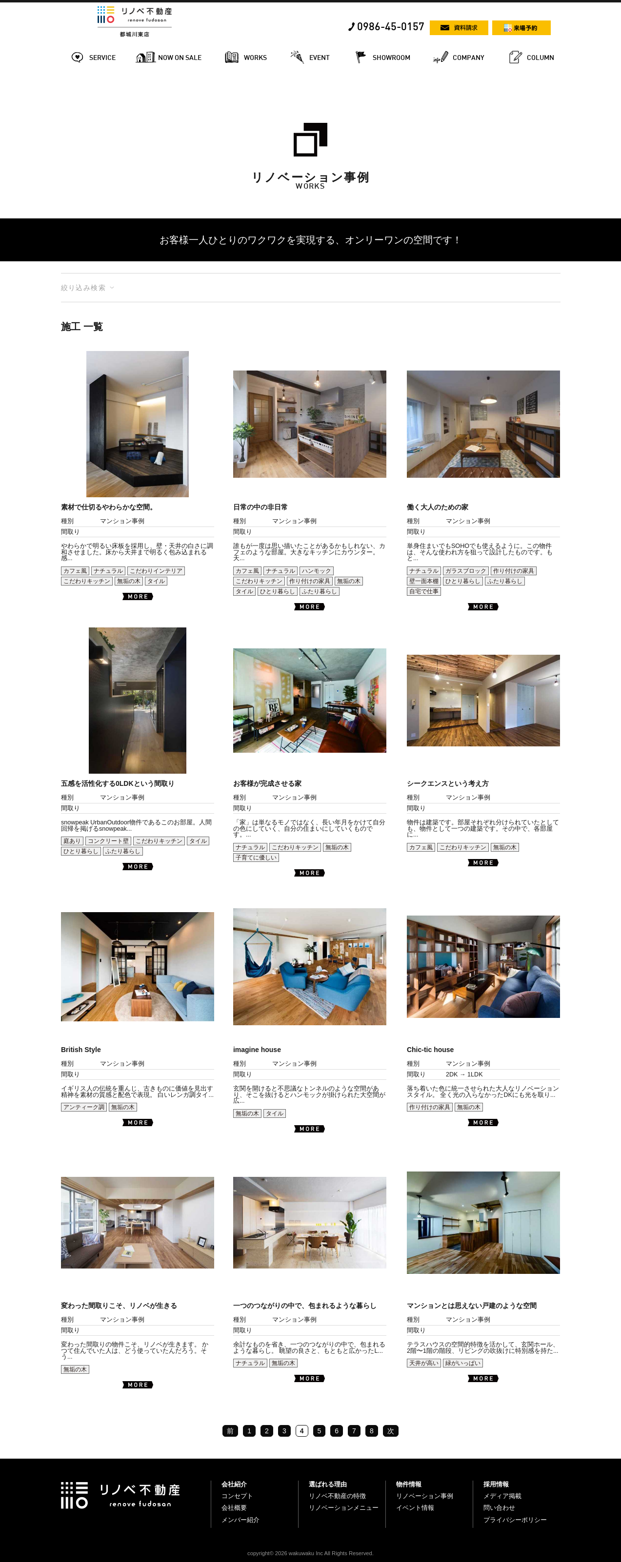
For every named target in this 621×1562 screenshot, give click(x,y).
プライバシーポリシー (515, 1520)
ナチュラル (108, 570)
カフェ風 (75, 570)
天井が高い (424, 1363)
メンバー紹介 (240, 1520)
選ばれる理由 (328, 1484)
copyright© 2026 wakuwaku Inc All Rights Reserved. (310, 1553)
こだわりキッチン (86, 581)
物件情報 (408, 1484)
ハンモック (316, 570)
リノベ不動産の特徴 (337, 1496)
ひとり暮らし (277, 591)
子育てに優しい (256, 857)
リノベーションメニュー (344, 1507)
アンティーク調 (83, 1107)
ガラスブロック (465, 570)
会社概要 (234, 1507)
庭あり (72, 841)
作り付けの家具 (309, 581)
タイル (156, 581)
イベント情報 (415, 1507)
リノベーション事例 (424, 1496)
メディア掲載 (502, 1496)
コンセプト (237, 1496)
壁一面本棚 (424, 581)
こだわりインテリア (156, 570)
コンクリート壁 (108, 841)
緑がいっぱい (463, 1363)
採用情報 (496, 1484)
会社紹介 (234, 1484)
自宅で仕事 (424, 591)
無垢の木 (128, 581)
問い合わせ (499, 1507)
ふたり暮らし (319, 591)
